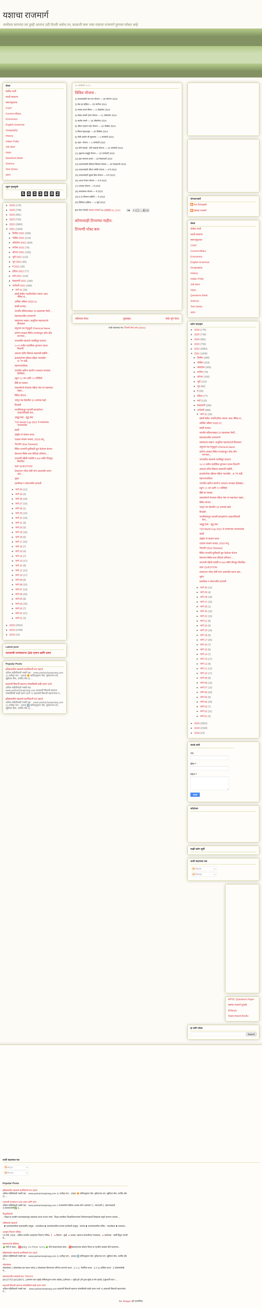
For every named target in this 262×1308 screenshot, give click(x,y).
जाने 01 (19, 618)
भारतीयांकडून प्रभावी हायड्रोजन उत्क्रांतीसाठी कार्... (29, 411)
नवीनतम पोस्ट (82, 318)
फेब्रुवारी (201, 405)
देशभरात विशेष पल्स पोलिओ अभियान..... (32, 453)
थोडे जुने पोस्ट (172, 318)
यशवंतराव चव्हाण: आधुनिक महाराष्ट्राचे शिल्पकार (220, 442)
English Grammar (15, 124)
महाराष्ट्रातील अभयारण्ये (25, 316)
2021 (12, 229)
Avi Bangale (200, 204)
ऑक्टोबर (201, 367)
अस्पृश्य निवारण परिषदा (12, 1232)
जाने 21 (19, 522)
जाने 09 (19, 579)
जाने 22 (19, 517)
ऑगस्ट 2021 (18, 252)
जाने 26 (19, 508)
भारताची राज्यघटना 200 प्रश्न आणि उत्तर (28, 652)
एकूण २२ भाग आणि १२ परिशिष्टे (28, 378)
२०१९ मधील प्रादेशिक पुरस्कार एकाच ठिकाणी (219, 464)
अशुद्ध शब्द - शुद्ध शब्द (24, 417)
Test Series (12, 169)
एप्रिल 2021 (18, 271)
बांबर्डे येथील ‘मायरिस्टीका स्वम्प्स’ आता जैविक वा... (221, 418)
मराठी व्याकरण (12, 96)
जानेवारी (201, 410)
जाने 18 (19, 537)
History (9, 135)
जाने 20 (19, 527)
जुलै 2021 (17, 257)
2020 (12, 625)
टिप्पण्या (197, 874)
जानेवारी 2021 (19, 285)
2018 (12, 634)
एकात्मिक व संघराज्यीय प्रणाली (28, 483)
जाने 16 (19, 546)
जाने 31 (19, 289)
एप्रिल (200, 395)
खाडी (17, 429)
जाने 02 (19, 613)
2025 (12, 210)
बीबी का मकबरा (21, 383)
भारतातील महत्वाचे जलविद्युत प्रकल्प (30, 340)
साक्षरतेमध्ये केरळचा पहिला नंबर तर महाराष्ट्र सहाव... (222, 497)
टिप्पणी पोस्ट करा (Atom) (135, 327)
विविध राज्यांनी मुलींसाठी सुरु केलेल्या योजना (33, 449)
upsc (8, 174)
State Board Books (238, 1015)
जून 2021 (17, 261)
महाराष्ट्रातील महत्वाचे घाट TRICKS (18, 1276)
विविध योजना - (21, 395)
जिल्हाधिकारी (8, 1214)
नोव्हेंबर (200, 362)
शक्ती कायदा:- (21, 306)
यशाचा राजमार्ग (26, 15)
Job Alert (10, 146)
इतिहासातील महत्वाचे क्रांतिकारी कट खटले (24, 669)
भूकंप (17, 478)
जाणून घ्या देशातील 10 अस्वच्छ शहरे (30, 400)
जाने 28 (19, 498)
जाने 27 (19, 503)
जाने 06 (19, 594)
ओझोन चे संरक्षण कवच (24, 434)
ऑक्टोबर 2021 (19, 242)
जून (199, 386)
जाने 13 (19, 560)
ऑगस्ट (200, 376)
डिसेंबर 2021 (18, 233)
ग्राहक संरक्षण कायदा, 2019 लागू (29, 439)
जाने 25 (19, 513)
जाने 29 (19, 494)
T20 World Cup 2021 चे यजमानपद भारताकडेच (221, 529)
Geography (12, 130)
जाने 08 (19, 584)
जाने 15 (19, 551)
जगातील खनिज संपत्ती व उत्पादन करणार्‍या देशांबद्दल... (222, 483)
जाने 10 (19, 575)
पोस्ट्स (196, 868)
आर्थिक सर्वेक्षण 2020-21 (26, 301)
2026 (12, 205)
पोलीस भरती (11, 91)
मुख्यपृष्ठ (127, 318)
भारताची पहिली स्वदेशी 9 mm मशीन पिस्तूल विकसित (222, 562)
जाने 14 (19, 556)
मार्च (199, 400)
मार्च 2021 (17, 276)
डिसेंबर (200, 357)
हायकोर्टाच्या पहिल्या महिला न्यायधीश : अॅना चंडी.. (221, 473)
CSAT (9, 108)
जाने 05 (19, 598)
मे (198, 391)
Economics (11, 119)
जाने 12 (19, 565)
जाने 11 (19, 570)
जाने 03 (19, 608)
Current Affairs (13, 113)
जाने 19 (19, 532)
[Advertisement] (110, 53)
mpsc (8, 152)
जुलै (199, 381)
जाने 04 (19, 603)
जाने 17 (19, 541)
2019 (12, 630)
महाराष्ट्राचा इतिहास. (11, 1243)
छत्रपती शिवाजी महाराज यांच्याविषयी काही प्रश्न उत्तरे (29, 684)
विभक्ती (18, 405)
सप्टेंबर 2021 (18, 247)
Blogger (127, 1301)
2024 (12, 214)
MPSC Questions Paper (241, 999)
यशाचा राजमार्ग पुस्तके (237, 1004)
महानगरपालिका (21, 365)
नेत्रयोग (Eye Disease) (26, 444)
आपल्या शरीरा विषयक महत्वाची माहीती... (32, 353)
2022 (12, 224)
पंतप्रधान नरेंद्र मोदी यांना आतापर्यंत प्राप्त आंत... (220, 572)
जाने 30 (19, 489)
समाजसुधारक (11, 102)
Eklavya (232, 1010)
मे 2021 (16, 266)
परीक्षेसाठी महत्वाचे (10, 1223)
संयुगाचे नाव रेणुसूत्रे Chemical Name (32, 328)
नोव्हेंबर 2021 (18, 238)
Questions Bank (14, 158)
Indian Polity (12, 141)
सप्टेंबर (200, 372)
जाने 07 (19, 589)
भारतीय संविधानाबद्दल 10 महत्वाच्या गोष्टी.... (34, 311)
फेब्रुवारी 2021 (19, 280)
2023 (12, 219)
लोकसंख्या (7, 1264)
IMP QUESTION (23, 466)
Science (10, 163)
